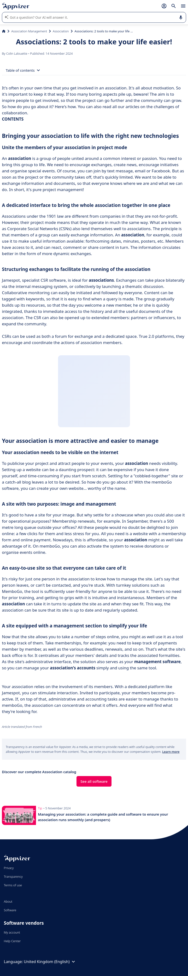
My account (12, 932)
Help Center (12, 941)
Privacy (9, 868)
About (8, 901)
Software (10, 910)
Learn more (171, 751)
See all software (94, 781)
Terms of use (13, 885)
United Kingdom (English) (50, 961)
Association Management (29, 31)
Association (61, 31)
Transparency (13, 876)
